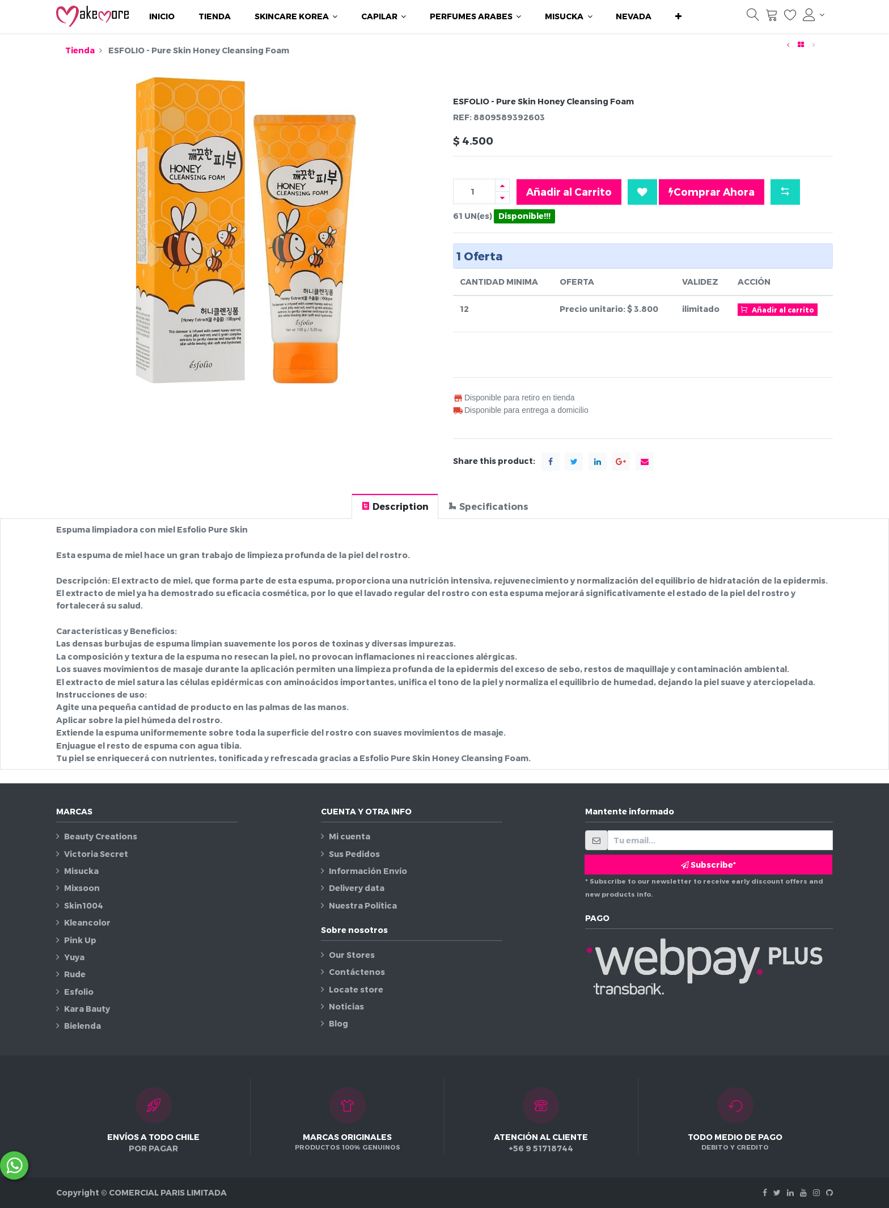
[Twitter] (777, 1192)
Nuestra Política (363, 905)
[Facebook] (765, 1192)
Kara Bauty (87, 1008)
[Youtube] (803, 1192)
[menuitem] (162, 16)
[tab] (395, 506)
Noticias (346, 1006)
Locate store (356, 989)
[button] (678, 16)
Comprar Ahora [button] (711, 191)
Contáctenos (357, 972)
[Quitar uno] (502, 198)
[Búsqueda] (753, 17)
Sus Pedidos (354, 854)
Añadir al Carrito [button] (569, 191)
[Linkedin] (790, 1192)
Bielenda (82, 1025)
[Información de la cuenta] (813, 15)
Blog (338, 1023)
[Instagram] (816, 1192)
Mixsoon (82, 888)
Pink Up (80, 940)
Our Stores (352, 955)
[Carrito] (771, 17)
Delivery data (356, 888)
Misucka (81, 871)
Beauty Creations (100, 836)
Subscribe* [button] (708, 864)
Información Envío (368, 871)
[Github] (829, 1192)
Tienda (80, 50)
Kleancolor (87, 922)
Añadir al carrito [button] (777, 309)
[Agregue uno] (502, 185)
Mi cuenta (349, 836)
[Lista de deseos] (790, 17)
